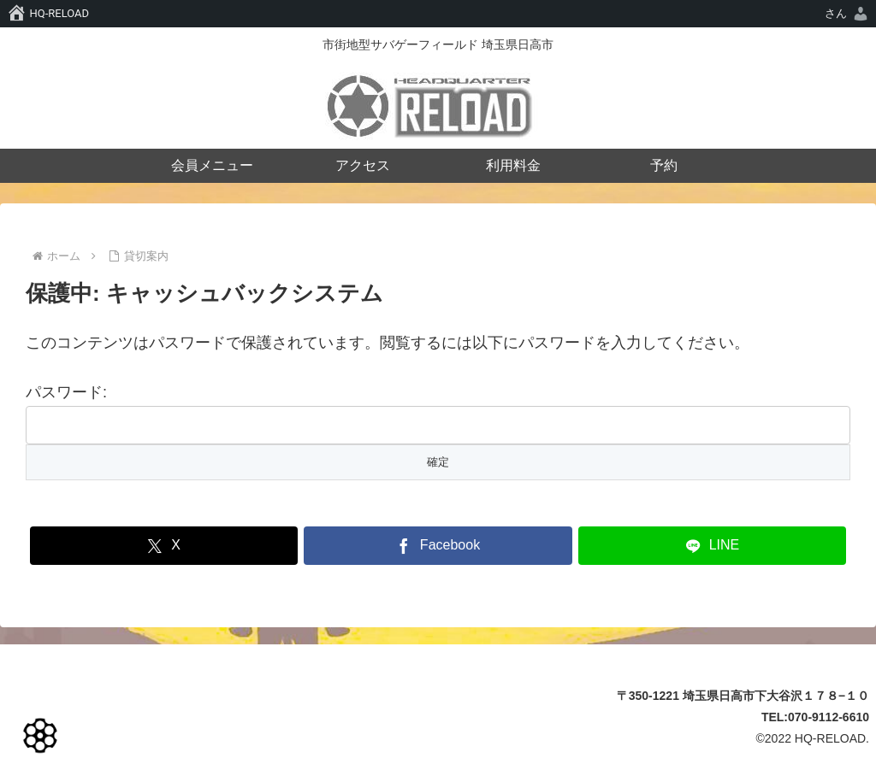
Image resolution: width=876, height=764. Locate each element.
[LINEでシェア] (712, 545)
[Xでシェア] (164, 545)
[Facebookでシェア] (437, 545)
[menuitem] (847, 13)
